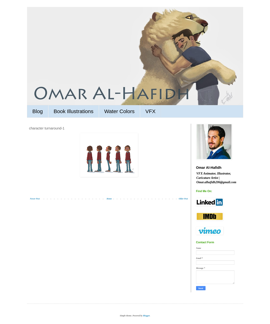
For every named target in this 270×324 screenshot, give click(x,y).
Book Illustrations (73, 111)
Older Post (183, 198)
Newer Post (35, 198)
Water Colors (119, 111)
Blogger (146, 315)
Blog (37, 111)
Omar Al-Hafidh (209, 167)
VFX (150, 111)
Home (109, 198)
